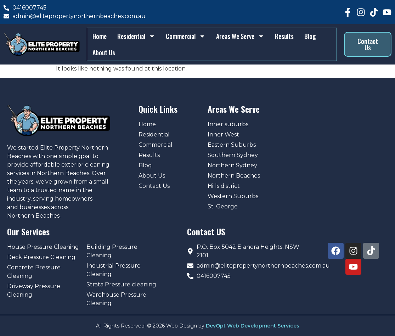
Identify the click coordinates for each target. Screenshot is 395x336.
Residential (136, 36)
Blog (310, 35)
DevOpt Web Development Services (252, 325)
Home (99, 35)
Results (284, 35)
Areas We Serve (240, 36)
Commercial (185, 36)
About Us (103, 52)
